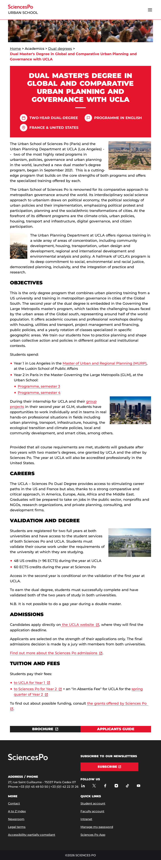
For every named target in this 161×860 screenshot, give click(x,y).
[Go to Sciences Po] (28, 759)
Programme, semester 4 (39, 393)
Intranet (86, 819)
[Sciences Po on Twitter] (94, 785)
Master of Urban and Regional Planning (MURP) (105, 363)
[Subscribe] (109, 766)
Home (15, 49)
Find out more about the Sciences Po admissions (53, 653)
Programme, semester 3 (39, 386)
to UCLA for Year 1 (29, 683)
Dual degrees (60, 49)
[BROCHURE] (45, 729)
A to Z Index (17, 811)
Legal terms (17, 827)
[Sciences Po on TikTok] (127, 785)
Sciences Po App (92, 835)
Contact (14, 803)
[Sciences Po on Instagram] (116, 785)
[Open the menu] (150, 10)
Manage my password (96, 827)
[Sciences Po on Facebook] (105, 785)
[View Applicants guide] (115, 729)
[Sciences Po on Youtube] (138, 785)
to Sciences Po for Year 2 (35, 689)
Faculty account (92, 811)
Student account (92, 803)
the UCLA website (77, 625)
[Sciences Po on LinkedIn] (82, 785)
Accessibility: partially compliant (31, 835)
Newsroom (16, 819)
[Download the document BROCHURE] (45, 729)
